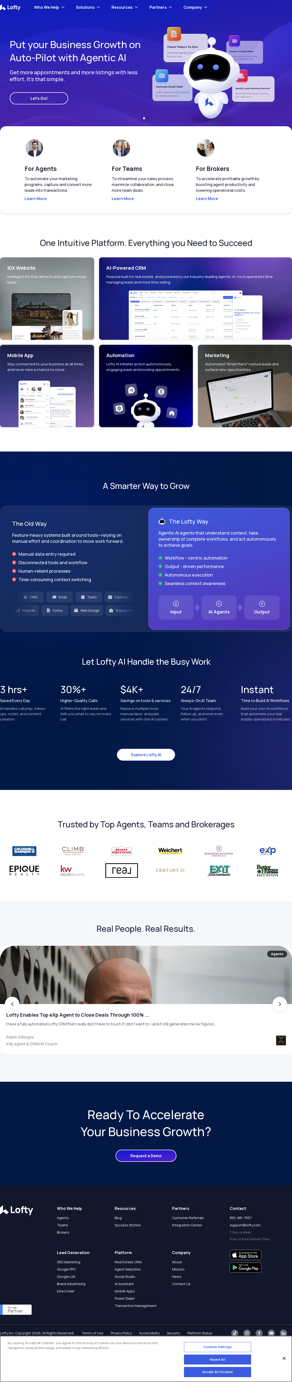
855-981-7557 (241, 1236)
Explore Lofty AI (146, 754)
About (177, 1281)
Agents (63, 1236)
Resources (122, 7)
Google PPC (66, 1288)
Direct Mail (65, 1310)
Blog (118, 1236)
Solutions (85, 7)
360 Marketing (68, 1281)
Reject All (217, 1359)
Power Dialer (125, 1317)
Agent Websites (128, 1288)
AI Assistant (124, 1302)
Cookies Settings (217, 1347)
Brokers (63, 1251)
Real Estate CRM (128, 1281)
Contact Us (181, 1302)
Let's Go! (39, 98)
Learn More (36, 198)
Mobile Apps (125, 1310)
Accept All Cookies (217, 1372)
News (176, 1295)
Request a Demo (146, 1174)
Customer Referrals (188, 1236)
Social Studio (125, 1295)
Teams (62, 1244)
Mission (178, 1288)
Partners (158, 7)
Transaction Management (135, 1324)
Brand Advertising (71, 1302)
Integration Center (187, 1244)
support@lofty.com (245, 1244)
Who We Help (46, 7)
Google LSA (66, 1295)
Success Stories (128, 1244)
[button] (144, 118)
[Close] (284, 1358)
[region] (146, 1359)
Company (192, 7)
